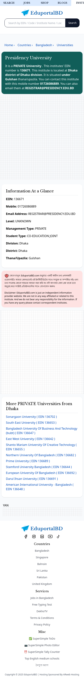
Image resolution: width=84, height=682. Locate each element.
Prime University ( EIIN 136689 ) (28, 461)
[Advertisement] (42, 137)
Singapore (42, 557)
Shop (44, 2)
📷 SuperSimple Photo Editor (42, 645)
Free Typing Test (42, 604)
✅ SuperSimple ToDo (42, 638)
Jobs (27, 2)
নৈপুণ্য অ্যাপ (42, 665)
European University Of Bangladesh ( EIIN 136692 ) (41, 473)
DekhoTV (42, 611)
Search (8, 2)
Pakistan (42, 577)
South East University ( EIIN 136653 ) (31, 423)
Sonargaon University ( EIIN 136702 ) (31, 417)
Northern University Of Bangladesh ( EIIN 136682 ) (41, 455)
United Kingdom (42, 584)
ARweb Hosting (71, 674)
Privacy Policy (42, 624)
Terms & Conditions (42, 618)
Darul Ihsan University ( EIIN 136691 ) (32, 479)
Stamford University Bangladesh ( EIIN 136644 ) (39, 467)
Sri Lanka (42, 570)
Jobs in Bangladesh (42, 598)
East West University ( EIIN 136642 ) (30, 439)
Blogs (62, 2)
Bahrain (42, 564)
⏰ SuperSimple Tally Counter (42, 652)
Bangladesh (42, 550)
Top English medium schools (42, 658)
